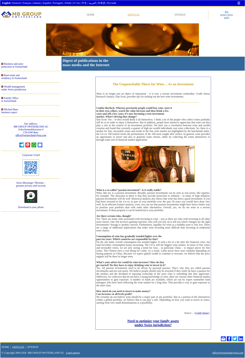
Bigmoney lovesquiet (226, 14)
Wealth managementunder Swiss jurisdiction (13, 88)
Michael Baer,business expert (9, 111)
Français (26, 3)
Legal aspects (73, 352)
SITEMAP (180, 14)
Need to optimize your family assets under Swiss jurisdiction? (153, 323)
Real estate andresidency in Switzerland (14, 76)
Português (58, 3)
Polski (68, 3)
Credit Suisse (202, 313)
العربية (92, 3)
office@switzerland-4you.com (31, 135)
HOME (90, 14)
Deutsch (16, 3)
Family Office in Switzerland (9, 99)
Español (47, 3)
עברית (76, 3)
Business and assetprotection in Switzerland (14, 65)
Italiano (37, 3)
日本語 (101, 3)
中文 (84, 3)
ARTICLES (133, 14)
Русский (111, 3)
